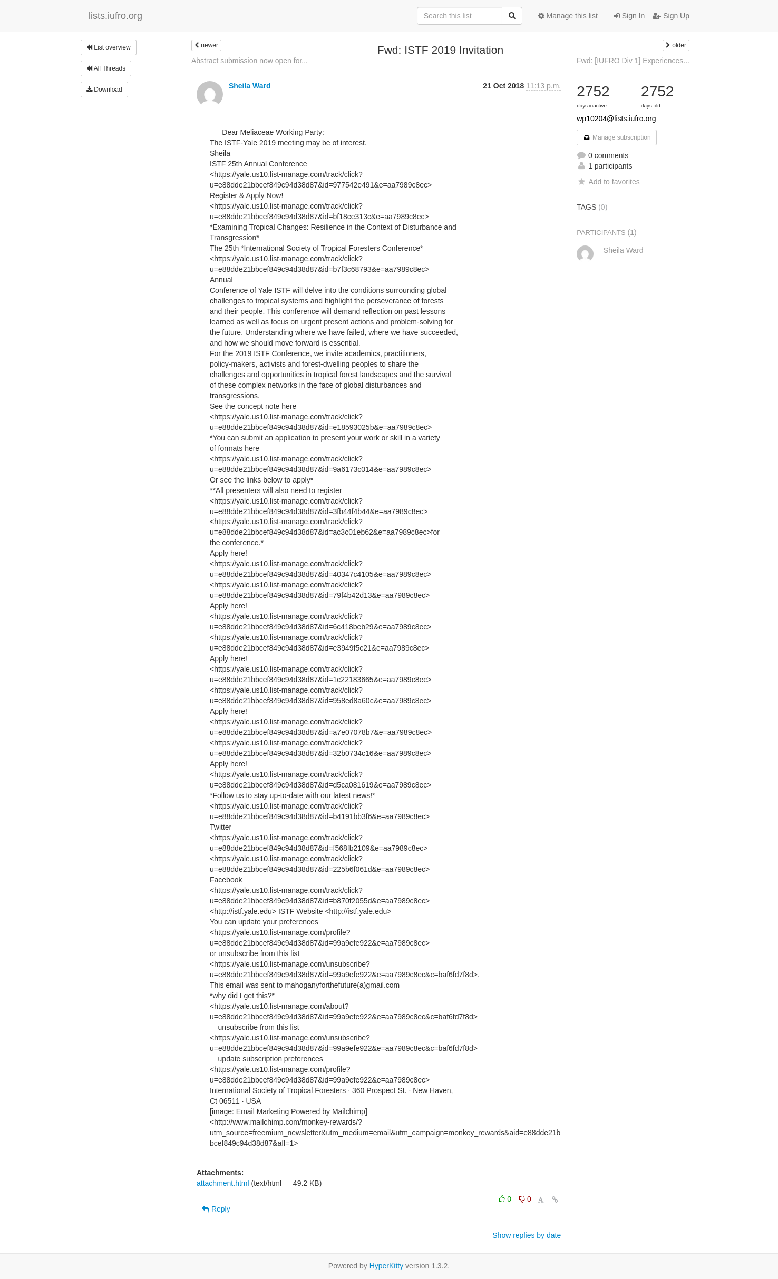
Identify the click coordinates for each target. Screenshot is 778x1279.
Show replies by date (526, 1235)
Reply (216, 1209)
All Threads (105, 68)
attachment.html (223, 1183)
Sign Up (671, 16)
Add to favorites (608, 182)
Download (104, 89)
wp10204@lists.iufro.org (616, 118)
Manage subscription (616, 137)
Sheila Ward (250, 86)
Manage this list (568, 16)
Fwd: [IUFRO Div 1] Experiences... (633, 60)
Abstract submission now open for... (249, 60)
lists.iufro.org (115, 16)
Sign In (629, 16)
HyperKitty (386, 1266)
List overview (108, 47)
